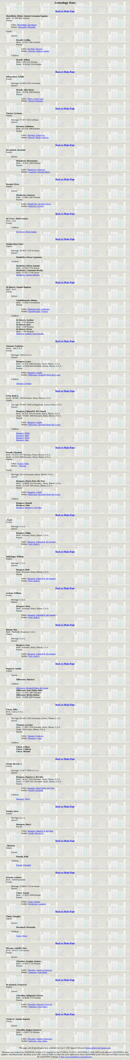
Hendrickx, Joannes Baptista (27, 275)
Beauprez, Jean (22, 440)
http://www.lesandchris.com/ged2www (76, 1057)
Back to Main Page (65, 11)
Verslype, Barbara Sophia (38, 51)
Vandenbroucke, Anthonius (39, 309)
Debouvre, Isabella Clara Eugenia (30, 334)
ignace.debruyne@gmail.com (98, 1048)
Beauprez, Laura (35, 738)
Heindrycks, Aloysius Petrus (39, 204)
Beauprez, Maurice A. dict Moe (29, 508)
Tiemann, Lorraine (23, 383)
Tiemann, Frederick (36, 736)
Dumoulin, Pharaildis (27, 27)
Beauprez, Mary (22, 438)
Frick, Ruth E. (34, 544)
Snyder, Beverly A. (36, 833)
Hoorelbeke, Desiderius (27, 25)
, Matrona (22, 466)
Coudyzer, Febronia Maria (39, 172)
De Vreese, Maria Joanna (26, 232)
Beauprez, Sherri (23, 799)
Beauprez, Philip (23, 433)
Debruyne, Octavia (36, 206)
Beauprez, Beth (22, 435)
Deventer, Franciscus (36, 135)
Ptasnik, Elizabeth (35, 790)
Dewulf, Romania (35, 101)
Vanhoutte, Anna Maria (37, 972)
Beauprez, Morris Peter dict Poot (41, 788)
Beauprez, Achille (35, 373)
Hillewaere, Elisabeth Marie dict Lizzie (44, 375)
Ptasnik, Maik (23, 464)
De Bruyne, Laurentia (37, 904)
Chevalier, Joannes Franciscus (40, 970)
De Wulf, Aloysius (35, 49)
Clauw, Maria (21, 936)
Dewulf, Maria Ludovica (38, 137)
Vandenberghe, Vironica (38, 311)
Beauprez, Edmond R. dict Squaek (41, 542)
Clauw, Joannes (34, 902)
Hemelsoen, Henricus (36, 170)
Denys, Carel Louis (35, 99)
